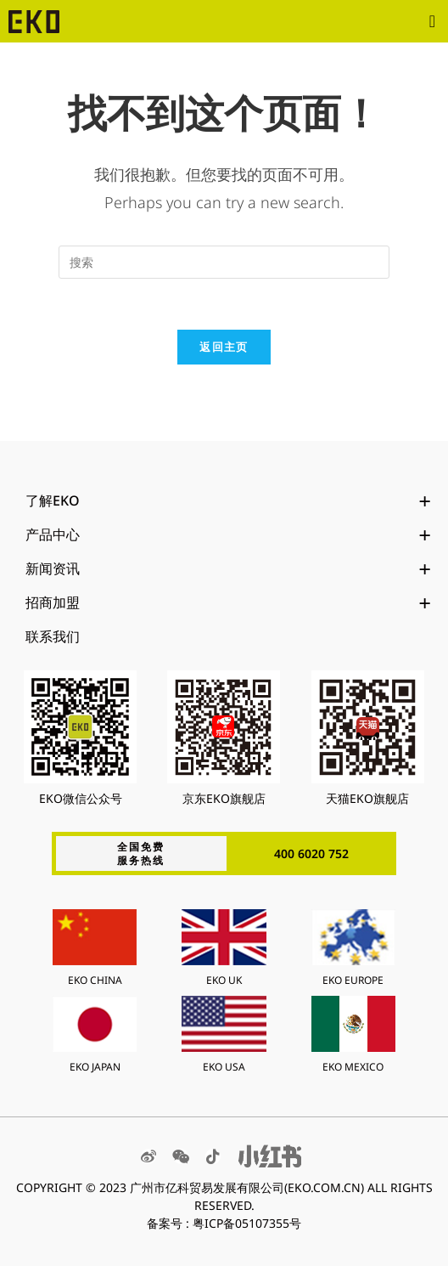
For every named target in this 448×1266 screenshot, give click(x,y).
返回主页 (223, 346)
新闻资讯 (228, 568)
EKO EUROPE (353, 980)
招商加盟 (228, 602)
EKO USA (224, 1067)
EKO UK (224, 980)
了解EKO (228, 500)
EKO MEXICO (353, 1067)
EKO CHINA (95, 980)
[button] (432, 21)
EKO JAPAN (95, 1067)
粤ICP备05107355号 (247, 1223)
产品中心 (228, 534)
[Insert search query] (224, 262)
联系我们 (52, 636)
